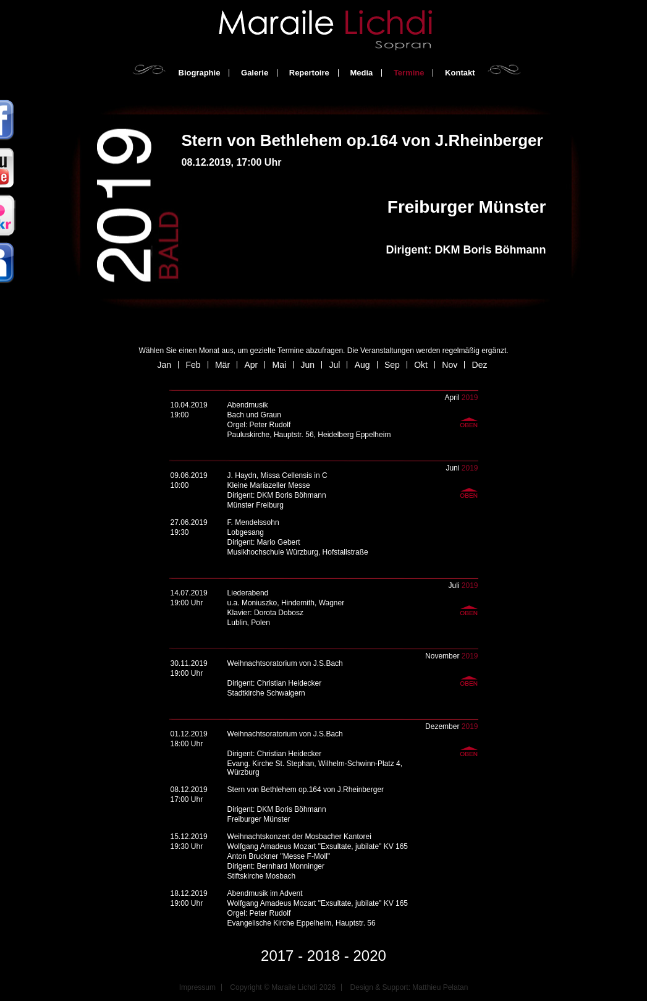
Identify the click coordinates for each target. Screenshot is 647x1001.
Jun (307, 365)
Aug (362, 365)
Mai (280, 365)
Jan (165, 365)
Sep (392, 365)
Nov (449, 365)
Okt (421, 365)
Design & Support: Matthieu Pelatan (409, 987)
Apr (251, 365)
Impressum (197, 987)
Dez (480, 365)
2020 (369, 955)
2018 (323, 955)
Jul (334, 365)
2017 (277, 955)
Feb (192, 365)
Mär (222, 365)
